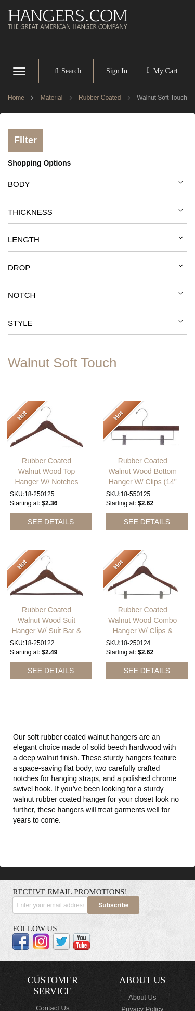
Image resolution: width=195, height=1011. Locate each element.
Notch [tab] (21, 295)
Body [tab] (19, 184)
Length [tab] (24, 239)
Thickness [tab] (30, 212)
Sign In (116, 71)
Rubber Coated (101, 97)
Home (17, 97)
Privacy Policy (142, 1001)
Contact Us (52, 1001)
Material (52, 97)
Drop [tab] (19, 267)
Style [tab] (20, 323)
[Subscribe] (113, 897)
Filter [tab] (25, 140)
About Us (142, 990)
